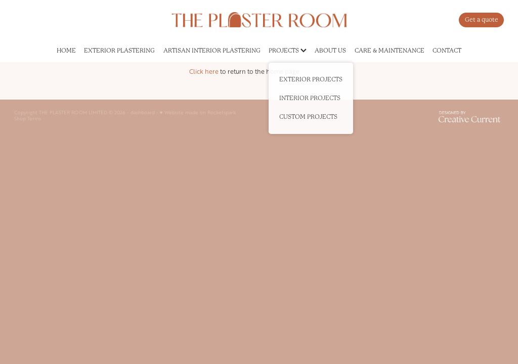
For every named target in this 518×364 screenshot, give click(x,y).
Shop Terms (27, 118)
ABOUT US (330, 50)
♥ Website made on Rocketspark (198, 112)
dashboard (143, 112)
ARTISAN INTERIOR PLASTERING (212, 50)
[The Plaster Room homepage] (259, 19)
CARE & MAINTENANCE (389, 50)
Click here (204, 71)
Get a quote (481, 19)
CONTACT (447, 50)
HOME (66, 50)
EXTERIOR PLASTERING (119, 50)
